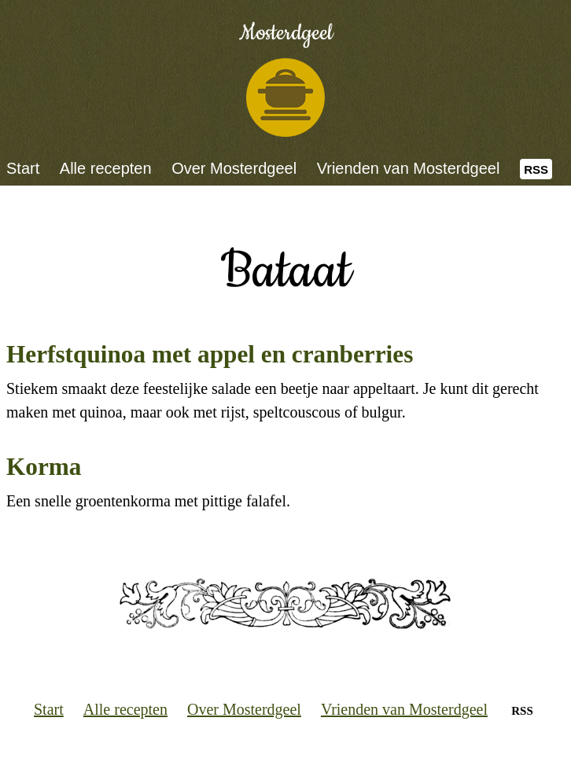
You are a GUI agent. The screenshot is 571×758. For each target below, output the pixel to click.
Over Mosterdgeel (234, 168)
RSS (536, 169)
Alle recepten (106, 168)
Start (22, 168)
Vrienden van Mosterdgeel (408, 168)
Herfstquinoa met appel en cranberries (209, 354)
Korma (43, 466)
